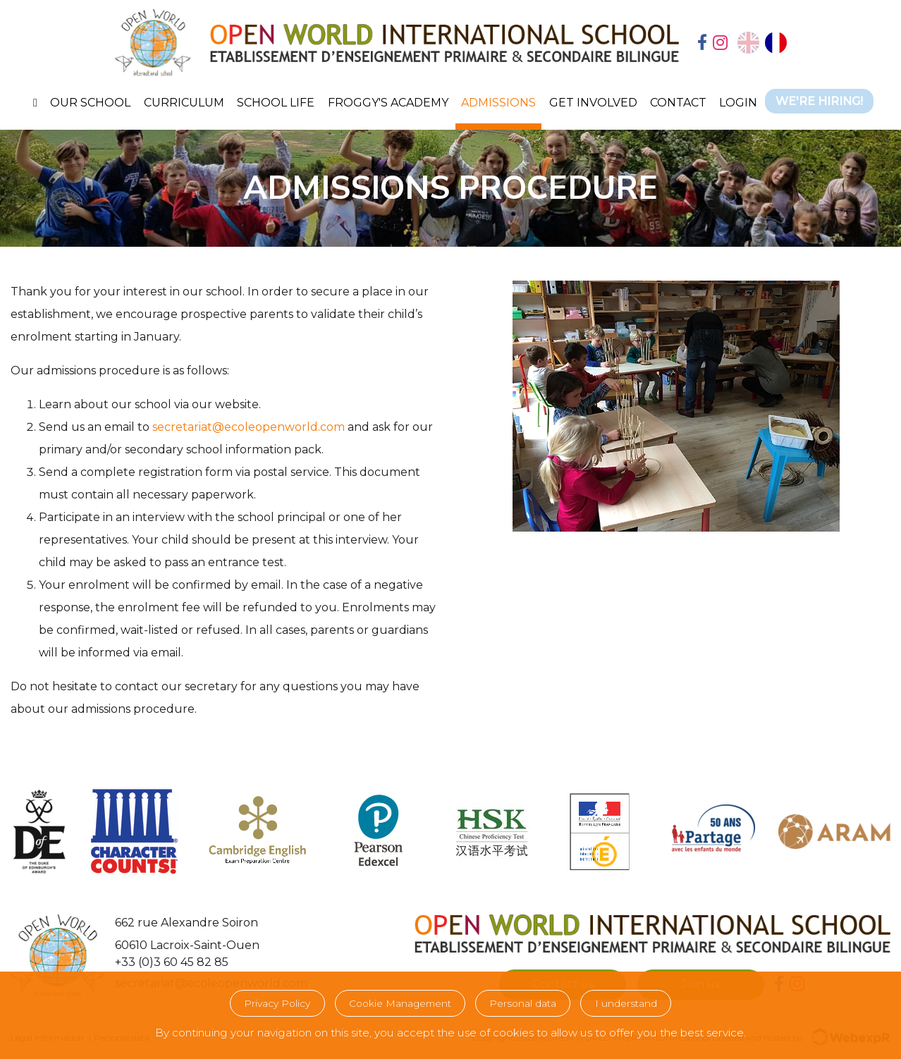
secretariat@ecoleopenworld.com (248, 427)
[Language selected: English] (762, 43)
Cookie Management (400, 1003)
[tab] (702, 44)
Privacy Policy (277, 1003)
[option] (776, 43)
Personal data (522, 1003)
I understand (626, 1003)
